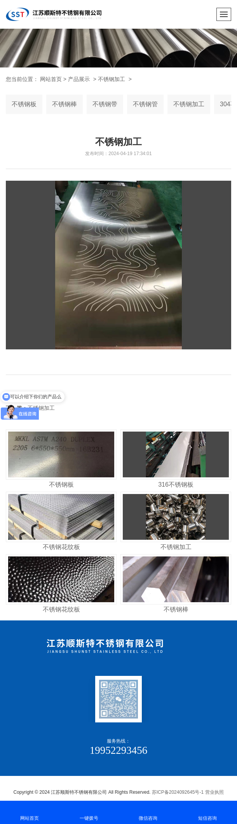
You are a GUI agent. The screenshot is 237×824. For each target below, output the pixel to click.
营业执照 (214, 792)
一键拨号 (89, 812)
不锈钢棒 (64, 104)
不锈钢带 (104, 104)
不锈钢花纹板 (61, 547)
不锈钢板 (24, 104)
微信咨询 (148, 812)
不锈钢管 (145, 104)
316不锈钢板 (175, 484)
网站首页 (29, 812)
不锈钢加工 (111, 79)
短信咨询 (207, 812)
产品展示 (79, 79)
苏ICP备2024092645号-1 (178, 792)
